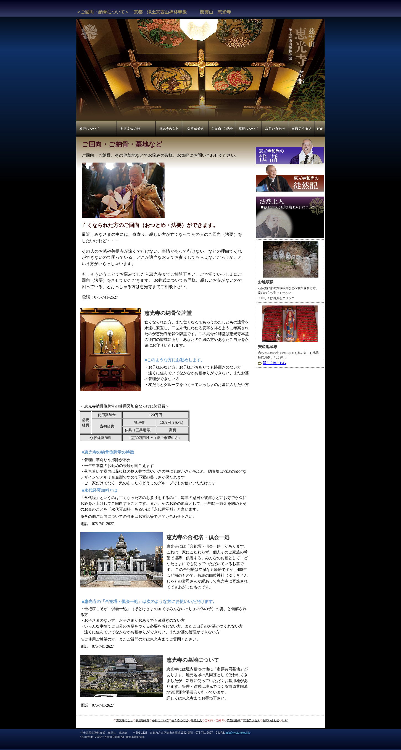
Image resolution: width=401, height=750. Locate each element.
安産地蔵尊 (142, 720)
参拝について (160, 720)
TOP (284, 720)
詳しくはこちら (274, 363)
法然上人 (196, 720)
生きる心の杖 (180, 720)
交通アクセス (251, 720)
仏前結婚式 (234, 720)
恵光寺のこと (124, 720)
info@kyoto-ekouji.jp (238, 732)
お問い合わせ (271, 720)
